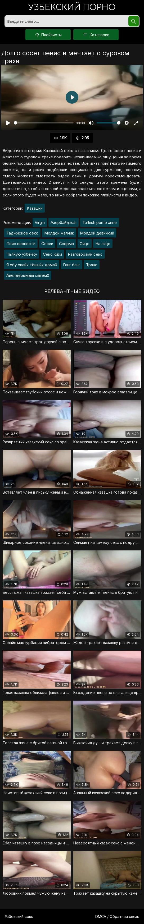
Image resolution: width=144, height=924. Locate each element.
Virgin (40, 222)
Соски (47, 243)
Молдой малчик (59, 233)
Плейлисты (48, 34)
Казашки (35, 208)
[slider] (44, 122)
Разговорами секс (85, 254)
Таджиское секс (22, 233)
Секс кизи (52, 254)
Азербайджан (63, 222)
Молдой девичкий (97, 233)
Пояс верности (20, 243)
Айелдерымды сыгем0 (27, 275)
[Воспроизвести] (8, 123)
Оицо (84, 243)
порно (72, 8)
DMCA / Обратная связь (117, 916)
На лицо (102, 243)
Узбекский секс (19, 916)
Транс (91, 264)
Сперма (66, 243)
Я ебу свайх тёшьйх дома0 (31, 264)
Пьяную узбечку (21, 254)
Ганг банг (71, 264)
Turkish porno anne (99, 222)
